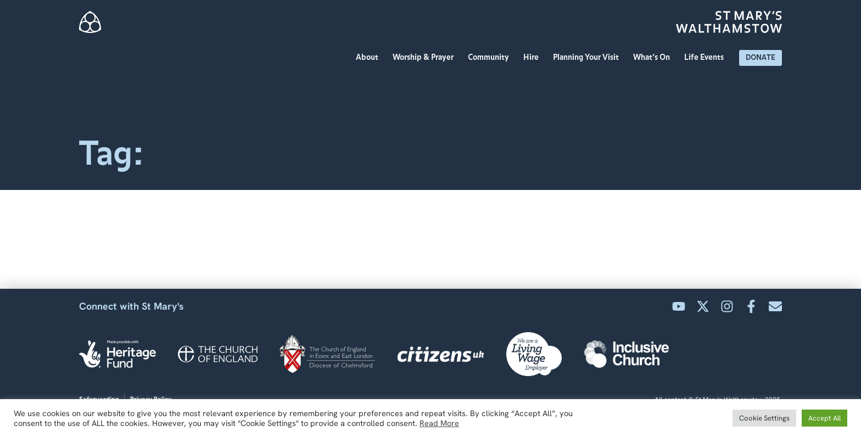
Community (491, 57)
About (370, 57)
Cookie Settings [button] (764, 418)
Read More (439, 423)
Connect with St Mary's (131, 306)
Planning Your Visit (588, 57)
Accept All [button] (824, 418)
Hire (533, 57)
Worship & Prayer (426, 57)
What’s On (654, 57)
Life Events (706, 57)
